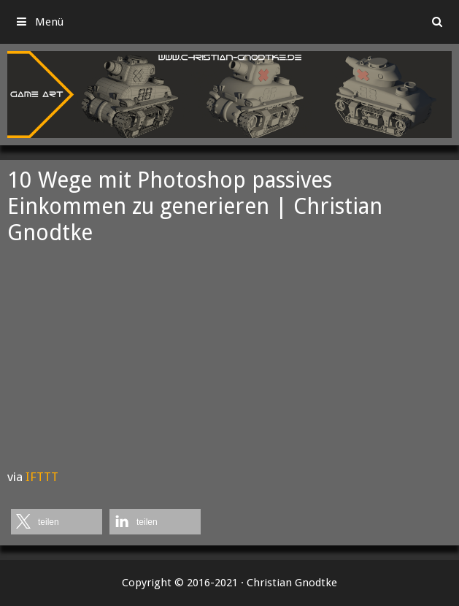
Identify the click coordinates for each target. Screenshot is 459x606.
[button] (56, 521)
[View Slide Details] (229, 94)
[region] (229, 94)
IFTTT (42, 476)
